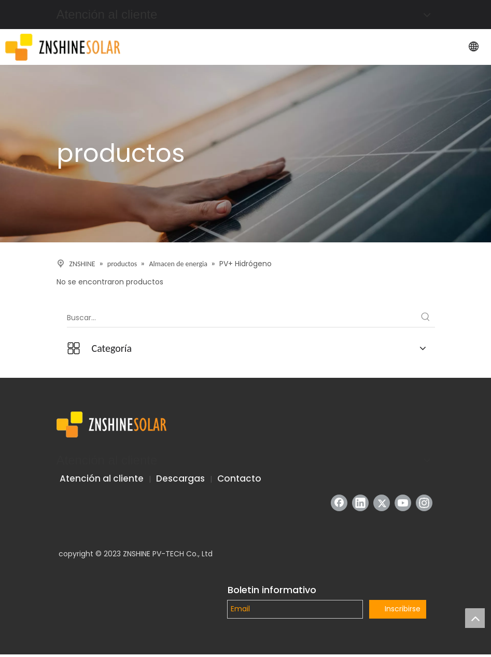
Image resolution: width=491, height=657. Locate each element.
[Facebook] (339, 503)
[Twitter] (381, 503)
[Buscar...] (241, 317)
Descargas (180, 478)
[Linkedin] (360, 503)
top (475, 618)
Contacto (239, 478)
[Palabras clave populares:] (425, 317)
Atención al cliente (102, 478)
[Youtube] (403, 503)
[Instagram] (424, 503)
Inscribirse (402, 609)
